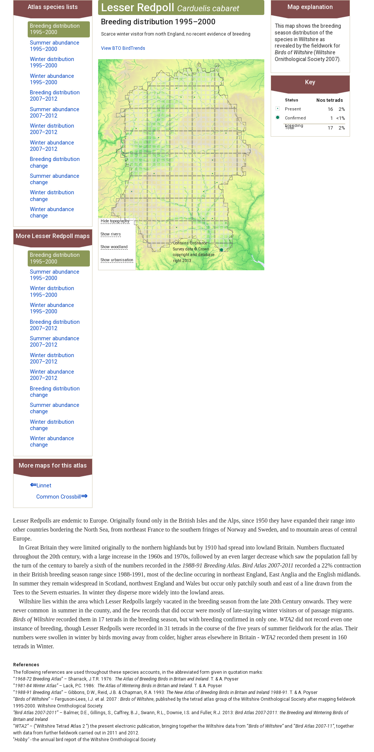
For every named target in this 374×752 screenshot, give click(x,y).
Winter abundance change (52, 212)
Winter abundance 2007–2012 (52, 146)
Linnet (40, 484)
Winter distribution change (52, 195)
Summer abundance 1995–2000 (54, 46)
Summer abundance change (54, 179)
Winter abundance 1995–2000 (52, 79)
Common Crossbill (62, 495)
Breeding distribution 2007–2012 (55, 95)
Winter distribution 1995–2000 (52, 62)
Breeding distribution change (55, 162)
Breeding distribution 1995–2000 (55, 29)
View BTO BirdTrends (123, 48)
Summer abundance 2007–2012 (54, 112)
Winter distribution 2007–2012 (52, 129)
